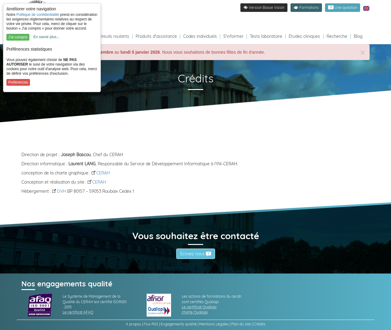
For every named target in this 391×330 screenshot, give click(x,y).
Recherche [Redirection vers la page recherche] (337, 36)
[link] (342, 7)
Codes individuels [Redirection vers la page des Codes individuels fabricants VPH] (200, 36)
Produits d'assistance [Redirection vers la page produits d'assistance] (156, 36)
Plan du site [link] (241, 324)
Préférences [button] (18, 82)
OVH (59, 191)
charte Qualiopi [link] (195, 312)
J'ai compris (17, 37)
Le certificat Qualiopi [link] (199, 307)
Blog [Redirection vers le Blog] (358, 36)
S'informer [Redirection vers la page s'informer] (233, 36)
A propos (133, 324)
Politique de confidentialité (37, 15)
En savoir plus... (46, 37)
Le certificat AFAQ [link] (78, 312)
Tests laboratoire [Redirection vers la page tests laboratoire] (266, 36)
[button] (306, 7)
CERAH (101, 173)
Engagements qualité (179, 324)
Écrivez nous (195, 253)
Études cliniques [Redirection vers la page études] (304, 36)
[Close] (362, 52)
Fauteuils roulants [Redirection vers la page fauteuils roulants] (111, 36)
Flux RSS (151, 324)
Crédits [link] (259, 324)
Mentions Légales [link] (214, 324)
